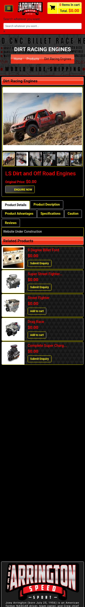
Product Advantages (19, 213)
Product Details (16, 205)
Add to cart (37, 311)
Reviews (11, 223)
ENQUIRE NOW (20, 189)
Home (18, 59)
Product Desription (47, 204)
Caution (73, 213)
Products (33, 59)
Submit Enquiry (39, 263)
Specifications (51, 213)
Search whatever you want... (22, 19)
